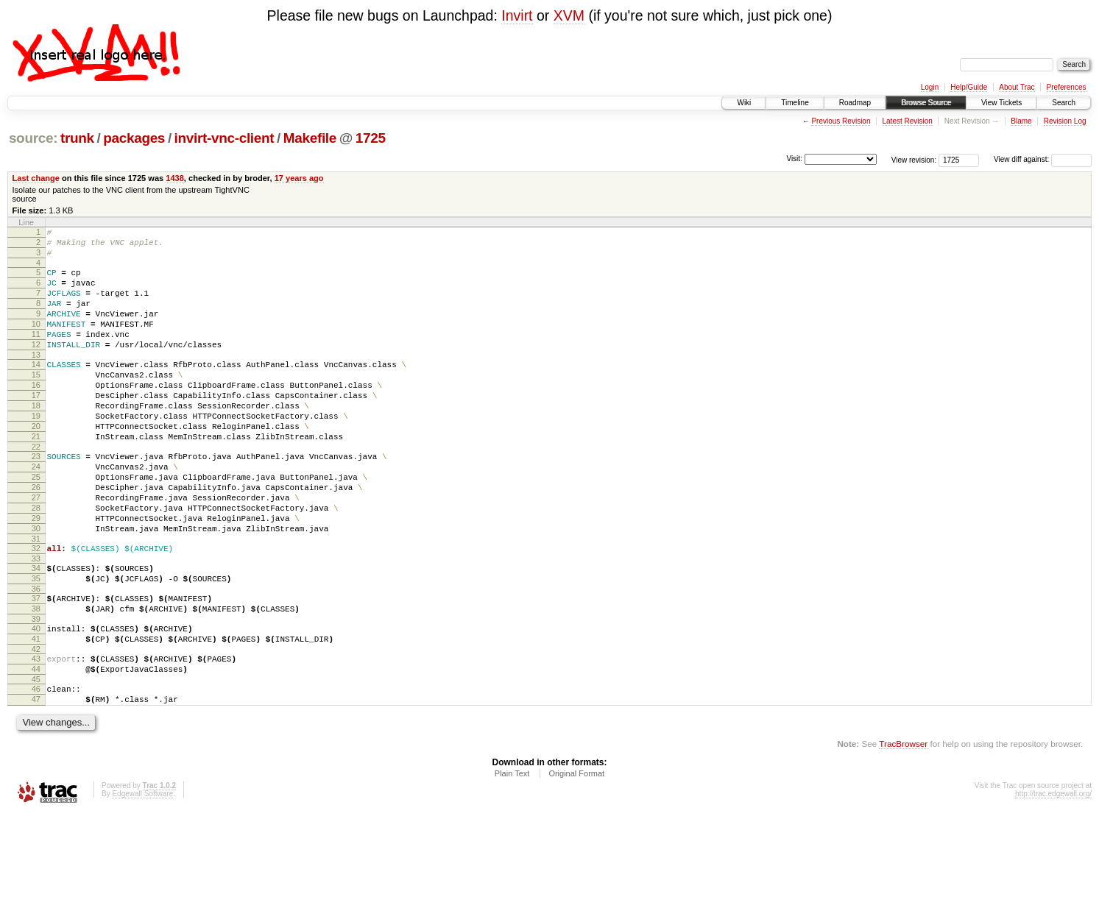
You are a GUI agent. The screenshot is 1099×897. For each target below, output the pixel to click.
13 (36, 379)
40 (36, 699)
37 (36, 664)
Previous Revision (840, 121)
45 (36, 758)
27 (36, 548)
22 (36, 488)
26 (36, 535)
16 (36, 413)
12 (36, 366)
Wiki (744, 103)
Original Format (576, 857)
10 (36, 341)
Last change (36, 178)
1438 (175, 178)
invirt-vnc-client (224, 138)
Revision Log (1065, 121)
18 (36, 438)
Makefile (309, 138)
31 (36, 598)
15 (36, 401)
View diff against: (1043, 159)
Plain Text (512, 857)
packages (134, 138)
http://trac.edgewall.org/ (1053, 877)
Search (1063, 103)
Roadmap (855, 103)
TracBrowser (903, 827)
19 (36, 451)
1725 (371, 138)
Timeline (794, 103)
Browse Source (926, 103)
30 (36, 585)
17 (36, 426)
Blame (1021, 121)
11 (36, 354)
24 (36, 510)
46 (36, 768)
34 (36, 629)
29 (36, 573)
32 (36, 607)
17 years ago (299, 178)
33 (36, 620)
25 (36, 523)
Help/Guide (968, 87)
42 (36, 724)
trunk (77, 138)
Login (930, 87)
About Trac (1016, 87)
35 (36, 642)
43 (36, 733)
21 (36, 476)
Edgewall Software (142, 877)
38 (36, 677)
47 (36, 780)
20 (36, 463)
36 (36, 654)
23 (36, 498)
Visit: (794, 159)
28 (36, 560)
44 (36, 746)
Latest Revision (907, 121)
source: (33, 138)
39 (36, 689)
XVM (569, 15)
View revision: (914, 159)
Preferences (1066, 87)
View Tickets (1001, 103)
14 (36, 388)
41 (36, 711)
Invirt (516, 15)
